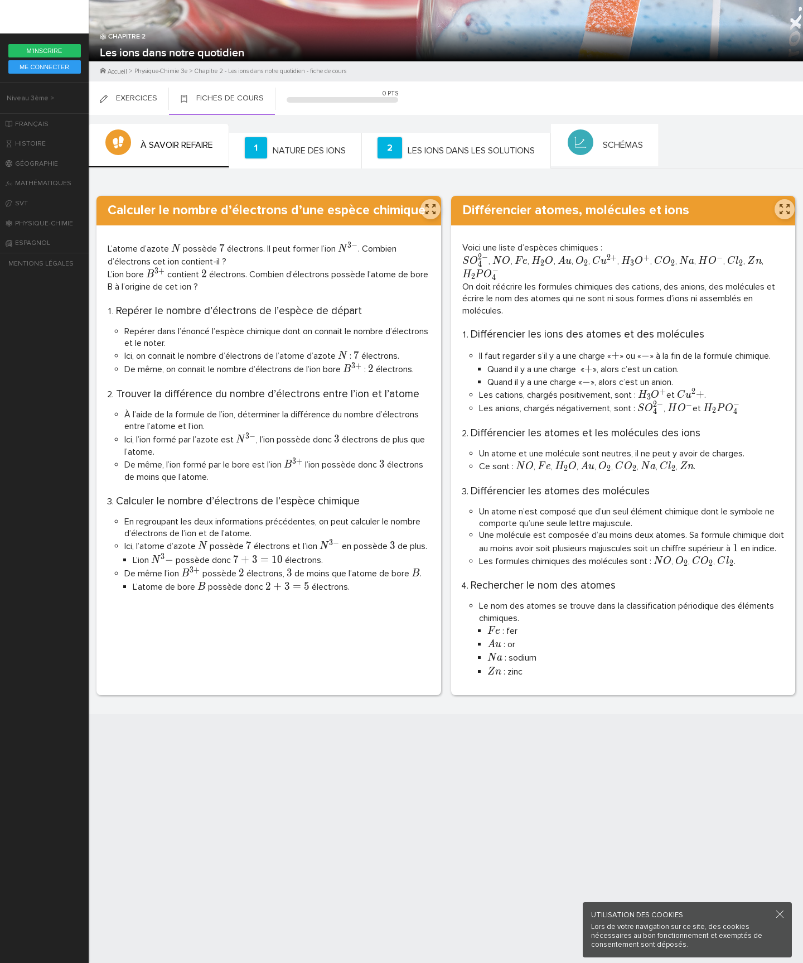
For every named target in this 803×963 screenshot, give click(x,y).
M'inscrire (44, 50)
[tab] (157, 145)
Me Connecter (44, 67)
